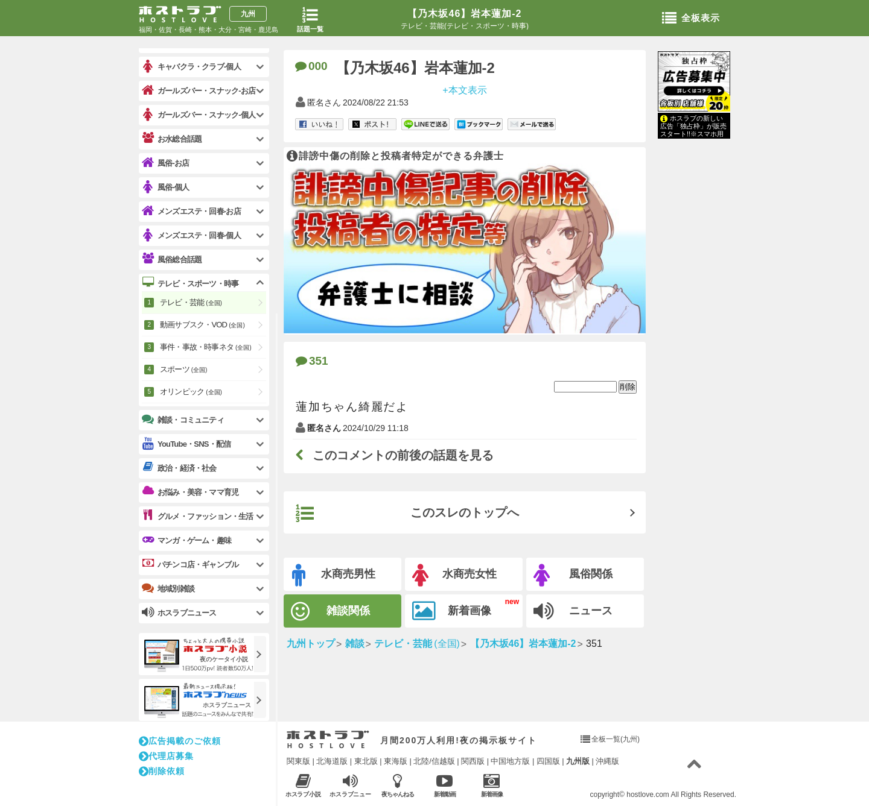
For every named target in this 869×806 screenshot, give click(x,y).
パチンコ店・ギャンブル (190, 564)
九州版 (578, 761)
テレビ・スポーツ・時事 (190, 283)
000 (311, 66)
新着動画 (444, 785)
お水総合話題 (172, 138)
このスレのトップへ (407, 514)
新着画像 (451, 611)
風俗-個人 (165, 187)
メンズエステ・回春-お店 (191, 211)
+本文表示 (464, 89)
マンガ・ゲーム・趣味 (186, 540)
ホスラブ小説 (303, 785)
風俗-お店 (165, 163)
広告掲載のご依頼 (180, 741)
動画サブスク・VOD (202, 324)
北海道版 (332, 761)
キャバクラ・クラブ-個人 (191, 66)
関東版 (298, 761)
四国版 (548, 761)
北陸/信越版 (434, 761)
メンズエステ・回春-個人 (191, 235)
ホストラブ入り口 (328, 740)
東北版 (366, 761)
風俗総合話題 (172, 259)
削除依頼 (162, 771)
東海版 (395, 761)
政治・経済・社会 (179, 468)
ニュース (573, 611)
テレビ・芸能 (191, 302)
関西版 (473, 761)
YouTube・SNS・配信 (186, 444)
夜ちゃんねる (397, 785)
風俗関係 (573, 575)
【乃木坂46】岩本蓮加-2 (464, 13)
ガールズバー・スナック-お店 (198, 91)
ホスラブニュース (350, 785)
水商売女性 (454, 575)
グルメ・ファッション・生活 (197, 516)
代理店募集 (166, 756)
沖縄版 (607, 761)
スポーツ (183, 369)
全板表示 (691, 18)
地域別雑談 (168, 588)
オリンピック (191, 391)
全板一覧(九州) (615, 739)
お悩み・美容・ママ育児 (190, 492)
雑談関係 (330, 611)
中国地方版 (510, 761)
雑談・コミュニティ (183, 419)
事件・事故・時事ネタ (206, 346)
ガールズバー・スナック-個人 (198, 115)
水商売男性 (333, 575)
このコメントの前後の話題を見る (395, 455)
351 (312, 360)
